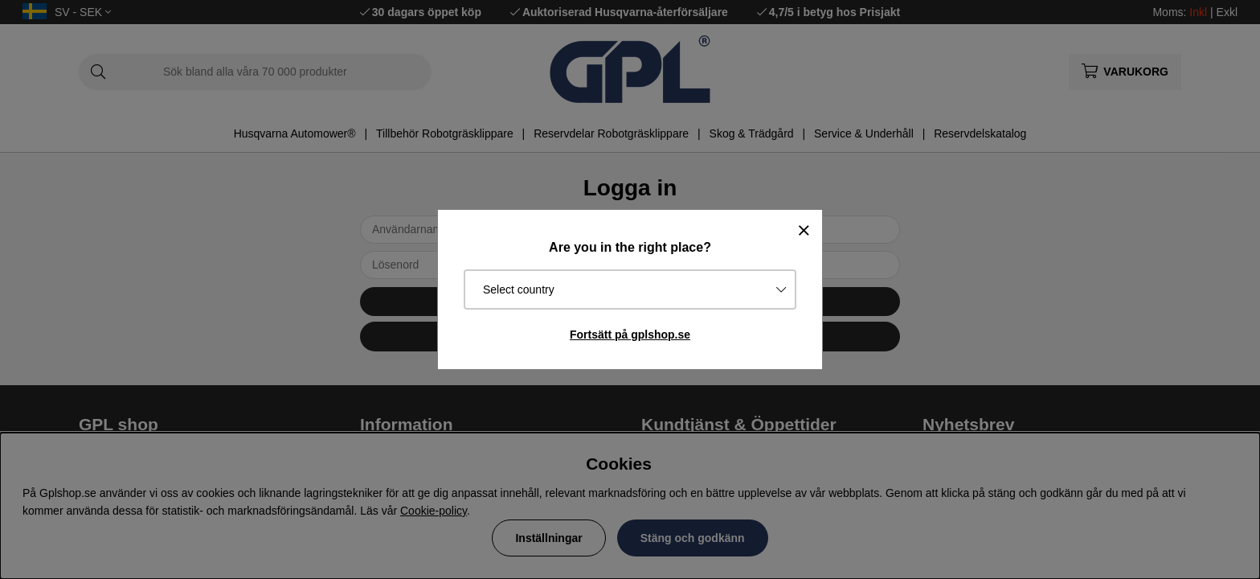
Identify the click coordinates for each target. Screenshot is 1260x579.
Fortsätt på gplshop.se (630, 334)
